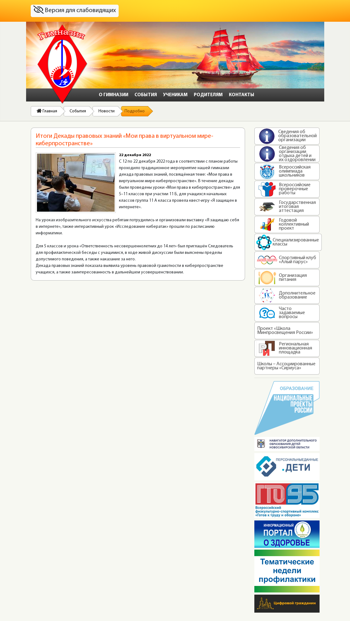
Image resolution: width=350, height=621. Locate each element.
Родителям (208, 95)
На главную (62, 64)
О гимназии (113, 95)
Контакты (241, 95)
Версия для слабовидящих (74, 10)
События (145, 95)
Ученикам (175, 95)
